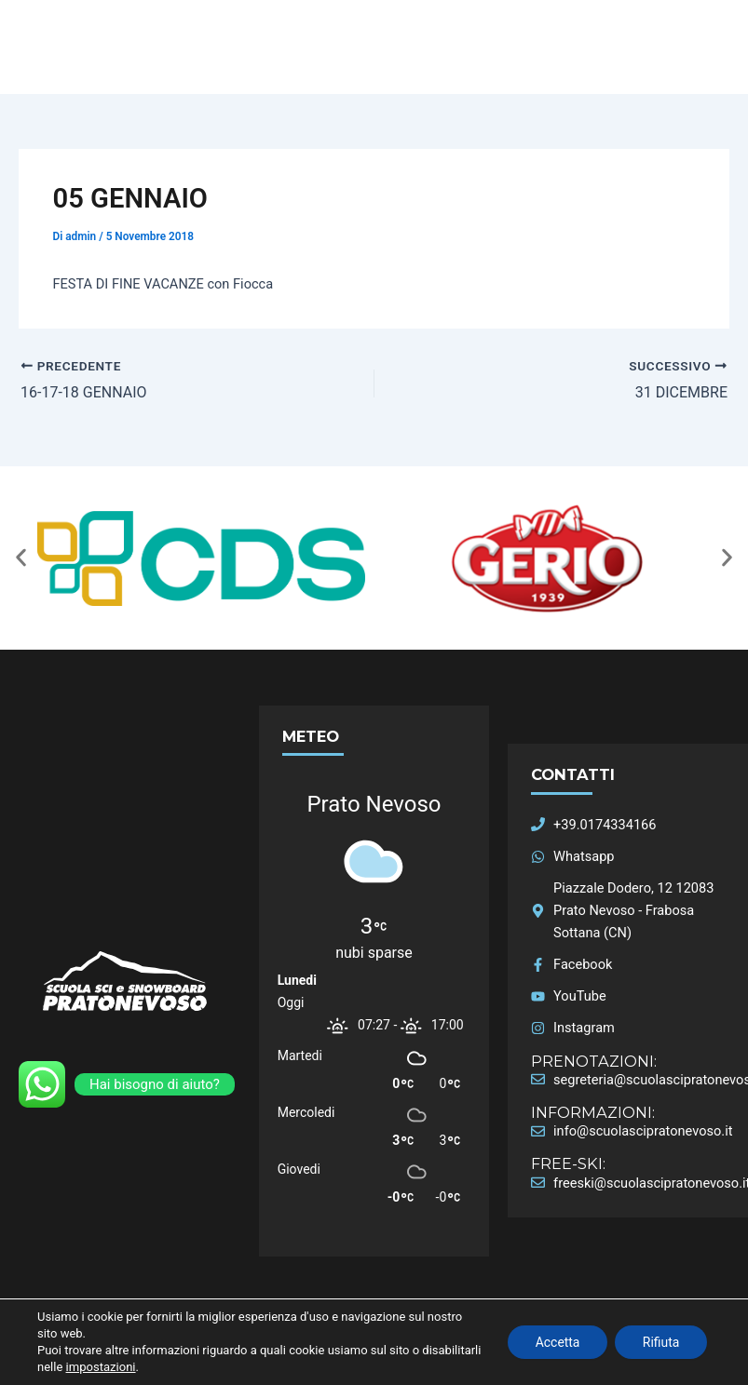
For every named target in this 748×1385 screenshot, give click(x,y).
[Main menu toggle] (727, 47)
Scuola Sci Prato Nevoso (74, 71)
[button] (21, 558)
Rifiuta (660, 1342)
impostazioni (162, 1367)
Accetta (556, 1342)
